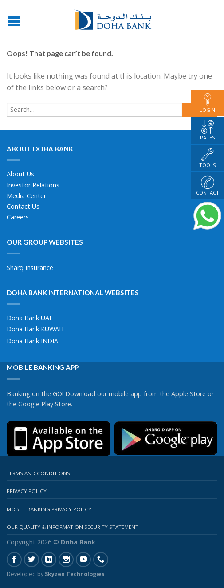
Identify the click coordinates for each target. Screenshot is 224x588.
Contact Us (23, 206)
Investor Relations (33, 185)
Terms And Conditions (38, 473)
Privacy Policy (27, 491)
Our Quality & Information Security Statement (72, 527)
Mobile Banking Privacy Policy (49, 509)
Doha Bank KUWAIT (36, 329)
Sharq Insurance (30, 267)
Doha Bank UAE (30, 318)
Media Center (26, 195)
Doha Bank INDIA (32, 341)
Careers (18, 217)
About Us (20, 174)
